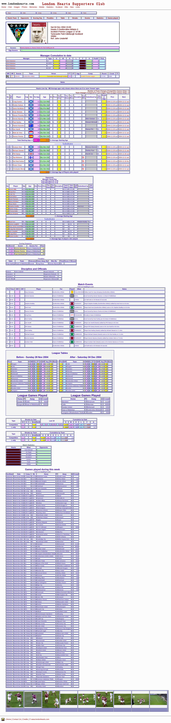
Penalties (50, 18)
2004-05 (17, 76)
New (72, 7)
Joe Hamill (16, 129)
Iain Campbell (13, 231)
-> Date (69, 13)
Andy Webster (17, 112)
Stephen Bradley (14, 206)
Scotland (59, 7)
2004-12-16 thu (124, 161)
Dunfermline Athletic (29, 76)
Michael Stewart (18, 150)
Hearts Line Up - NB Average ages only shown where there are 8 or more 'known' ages (67, 88)
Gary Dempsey (14, 213)
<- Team (8, 13)
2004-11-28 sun (112, 101)
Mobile (41, 7)
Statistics (49, 7)
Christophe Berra (18, 169)
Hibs (66, 7)
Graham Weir (17, 147)
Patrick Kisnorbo (18, 125)
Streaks (75, 18)
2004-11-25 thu (112, 154)
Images (17, 7)
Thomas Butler (14, 211)
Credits (25, 719)
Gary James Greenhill (16, 226)
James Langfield (14, 224)
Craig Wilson (13, 233)
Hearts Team (12, 18)
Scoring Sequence (25, 243)
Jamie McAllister (18, 108)
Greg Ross (13, 191)
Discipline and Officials (34, 269)
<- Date (23, 13)
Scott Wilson (13, 196)
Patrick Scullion (14, 236)
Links (78, 7)
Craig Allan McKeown (16, 229)
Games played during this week (42, 469)
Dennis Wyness (18, 119)
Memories (33, 7)
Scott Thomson (14, 199)
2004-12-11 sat (124, 101)
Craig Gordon (17, 101)
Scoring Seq (37, 18)
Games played (113, 18)
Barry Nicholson (14, 201)
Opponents (25, 18)
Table (63, 18)
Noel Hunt (12, 221)
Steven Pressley (18, 115)
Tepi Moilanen (17, 157)
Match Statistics (29, 445)
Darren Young (13, 208)
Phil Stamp (16, 154)
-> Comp (54, 13)
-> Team (84, 13)
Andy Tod (12, 194)
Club (10, 7)
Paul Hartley (17, 122)
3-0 (70, 76)
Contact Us (17, 719)
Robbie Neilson (18, 105)
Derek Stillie (13, 189)
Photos (24, 7)
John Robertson (10, 61)
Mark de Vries (17, 133)
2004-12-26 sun (124, 154)
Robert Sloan (17, 165)
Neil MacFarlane (18, 161)
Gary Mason (13, 204)
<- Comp (38, 13)
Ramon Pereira (18, 136)
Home (3, 7)
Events (87, 18)
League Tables (60, 353)
